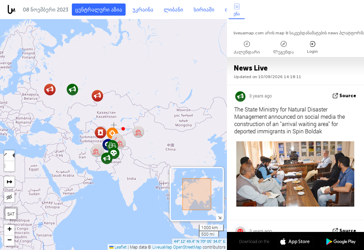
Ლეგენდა (283, 48)
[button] (123, 129)
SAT (11, 214)
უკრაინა (143, 10)
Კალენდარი (247, 48)
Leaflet (118, 247)
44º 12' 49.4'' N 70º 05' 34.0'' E (200, 241)
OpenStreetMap (187, 247)
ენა (237, 9)
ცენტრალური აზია (98, 10)
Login (312, 47)
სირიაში (204, 10)
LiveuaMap (162, 247)
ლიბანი (173, 10)
